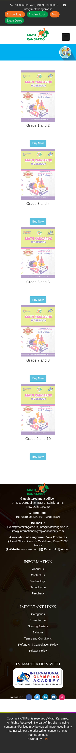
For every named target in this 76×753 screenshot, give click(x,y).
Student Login (37, 14)
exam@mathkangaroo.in (22, 527)
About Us (38, 569)
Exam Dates (14, 20)
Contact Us (38, 575)
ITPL (46, 738)
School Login (15, 14)
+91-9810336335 (47, 5)
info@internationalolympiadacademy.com (38, 531)
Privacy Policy (38, 650)
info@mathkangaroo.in (38, 9)
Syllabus (38, 632)
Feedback (38, 593)
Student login (38, 581)
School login (38, 587)
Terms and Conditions (38, 638)
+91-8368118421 (24, 5)
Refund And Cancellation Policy (38, 644)
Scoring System (38, 626)
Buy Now (38, 143)
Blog (55, 14)
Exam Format (37, 620)
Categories (38, 614)
